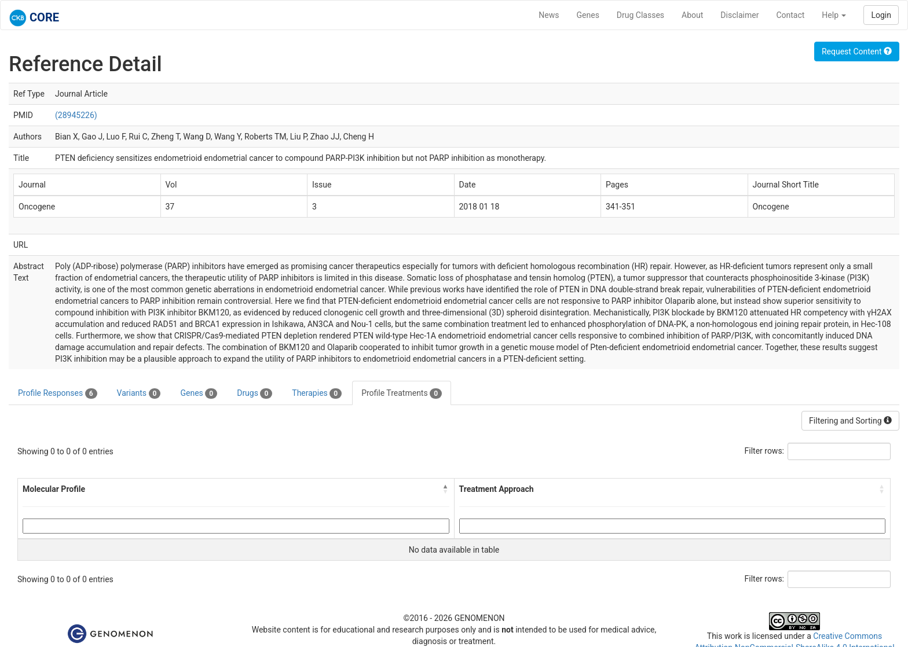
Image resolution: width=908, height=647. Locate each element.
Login (881, 15)
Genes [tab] (198, 393)
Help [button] (834, 15)
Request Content (857, 51)
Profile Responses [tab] (57, 393)
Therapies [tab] (317, 393)
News (549, 15)
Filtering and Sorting (850, 420)
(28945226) (76, 115)
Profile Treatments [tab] (401, 393)
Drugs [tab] (254, 393)
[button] (445, 489)
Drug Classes (640, 15)
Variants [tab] (139, 393)
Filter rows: (765, 450)
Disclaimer (739, 15)
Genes (588, 15)
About (692, 15)
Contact (790, 15)
